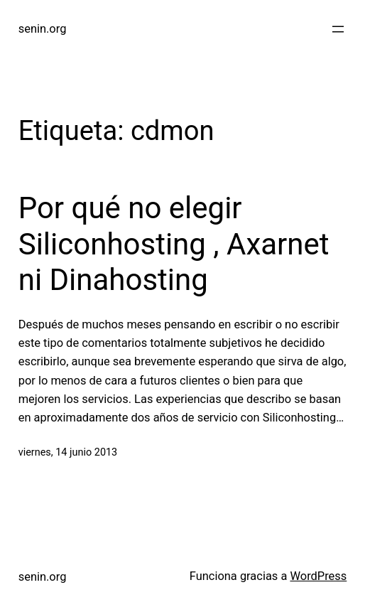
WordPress (318, 576)
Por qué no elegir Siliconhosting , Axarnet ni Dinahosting (173, 243)
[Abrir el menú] (338, 29)
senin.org (42, 29)
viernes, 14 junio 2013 (68, 452)
